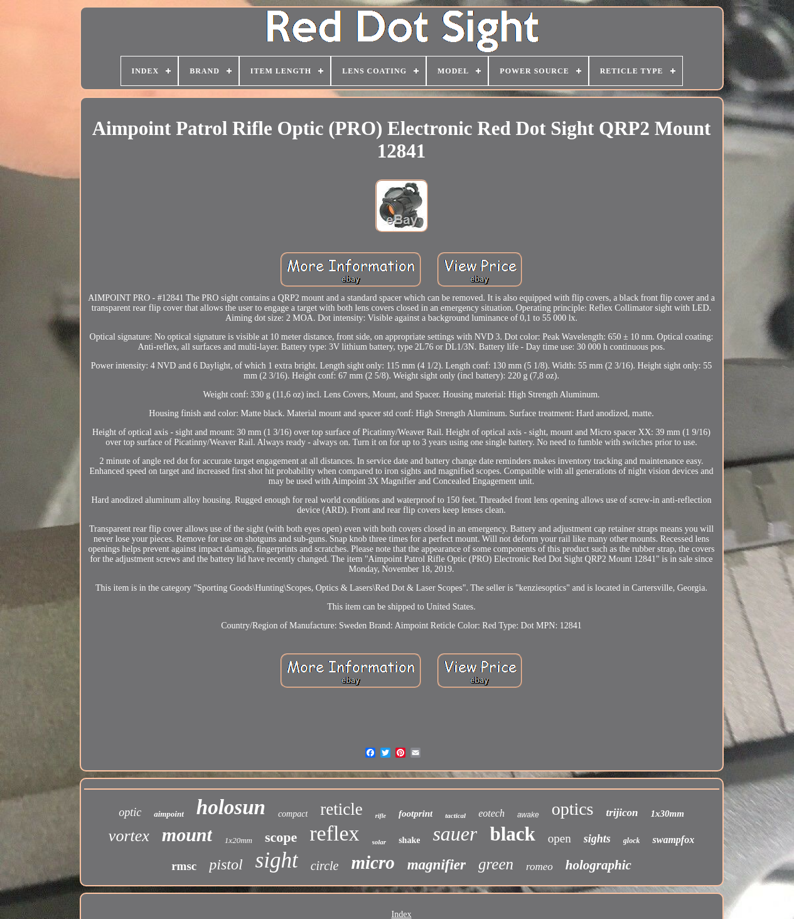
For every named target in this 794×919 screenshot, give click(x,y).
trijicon (622, 813)
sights (597, 838)
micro (372, 862)
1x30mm (667, 814)
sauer (454, 833)
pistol (225, 864)
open (559, 838)
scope (281, 837)
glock (631, 840)
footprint (415, 814)
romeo (539, 867)
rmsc (183, 866)
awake (528, 814)
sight (276, 860)
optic (130, 812)
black (512, 834)
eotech (491, 813)
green (495, 864)
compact (293, 814)
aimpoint (169, 814)
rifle (380, 815)
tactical (455, 815)
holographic (598, 865)
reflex (334, 833)
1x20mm (238, 840)
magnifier (436, 865)
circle (325, 866)
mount (187, 834)
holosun (231, 807)
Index (402, 914)
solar (379, 842)
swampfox (673, 839)
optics (573, 809)
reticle (341, 809)
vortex (129, 836)
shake (409, 840)
